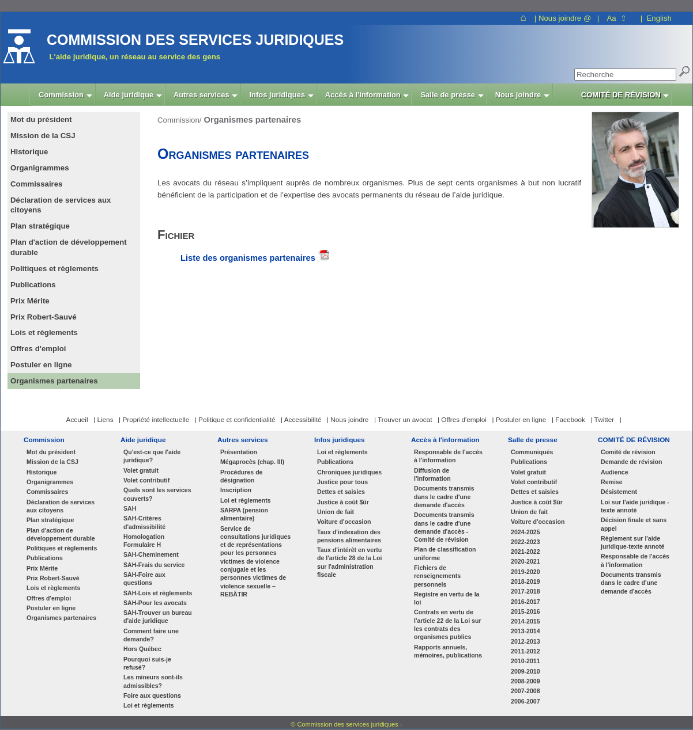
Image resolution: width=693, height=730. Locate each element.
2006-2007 (525, 701)
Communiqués (532, 451)
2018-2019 (525, 581)
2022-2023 (525, 541)
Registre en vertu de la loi (446, 598)
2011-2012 (525, 651)
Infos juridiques (339, 439)
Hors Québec (142, 648)
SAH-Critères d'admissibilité (144, 522)
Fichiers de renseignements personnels (437, 576)
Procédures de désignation (241, 476)
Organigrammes (50, 481)
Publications (45, 557)
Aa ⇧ (617, 18)
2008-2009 (525, 681)
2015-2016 (525, 611)
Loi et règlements (148, 705)
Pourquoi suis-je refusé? (147, 663)
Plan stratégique (50, 519)
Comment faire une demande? (151, 635)
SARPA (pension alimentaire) (244, 514)
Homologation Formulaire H (143, 540)
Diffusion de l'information (432, 474)
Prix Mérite (42, 568)
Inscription (235, 489)
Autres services (242, 439)
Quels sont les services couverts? (157, 493)
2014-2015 (525, 621)
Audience (614, 472)
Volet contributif (146, 480)
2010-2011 (525, 660)
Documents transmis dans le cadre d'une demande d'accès (444, 496)
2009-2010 (525, 671)
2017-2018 (525, 591)
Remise (612, 481)
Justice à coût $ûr (343, 502)
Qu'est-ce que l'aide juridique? (151, 455)
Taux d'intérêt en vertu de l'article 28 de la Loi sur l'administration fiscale (349, 562)
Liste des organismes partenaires (247, 258)
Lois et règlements (53, 587)
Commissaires (47, 491)
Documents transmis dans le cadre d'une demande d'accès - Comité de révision (444, 527)
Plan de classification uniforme (445, 553)
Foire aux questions (152, 695)
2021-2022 (525, 551)
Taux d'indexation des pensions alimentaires (349, 536)
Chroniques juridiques (349, 472)
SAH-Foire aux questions (144, 578)
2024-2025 (525, 532)
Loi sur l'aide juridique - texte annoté (635, 506)
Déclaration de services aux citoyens (61, 506)
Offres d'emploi (49, 598)
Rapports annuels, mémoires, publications (448, 651)
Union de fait (335, 511)
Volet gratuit (141, 470)
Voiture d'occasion (344, 521)
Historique (42, 472)
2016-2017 (525, 601)
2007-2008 (525, 690)
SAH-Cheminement (151, 554)
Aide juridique (142, 439)
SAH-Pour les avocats (155, 602)
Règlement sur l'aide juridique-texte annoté (633, 542)
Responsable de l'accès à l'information (448, 455)
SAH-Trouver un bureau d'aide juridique (157, 616)
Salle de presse (533, 439)
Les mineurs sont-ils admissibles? (153, 681)
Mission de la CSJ (52, 461)
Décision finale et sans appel (633, 523)
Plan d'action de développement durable (61, 534)
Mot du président (51, 451)
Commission (44, 439)
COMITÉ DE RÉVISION (634, 439)
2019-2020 (525, 571)
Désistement (619, 491)
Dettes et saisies (341, 491)
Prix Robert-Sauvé (53, 578)
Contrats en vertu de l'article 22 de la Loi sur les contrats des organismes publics (447, 624)
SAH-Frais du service (153, 564)
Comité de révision (628, 451)
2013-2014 (525, 631)
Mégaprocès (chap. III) (252, 461)
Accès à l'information (445, 439)
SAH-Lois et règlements (157, 593)
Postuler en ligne (51, 607)
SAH (129, 508)
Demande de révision (631, 461)
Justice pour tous (342, 481)
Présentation (238, 451)
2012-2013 (525, 641)
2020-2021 (525, 561)
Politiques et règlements (62, 548)
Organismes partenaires (61, 617)
